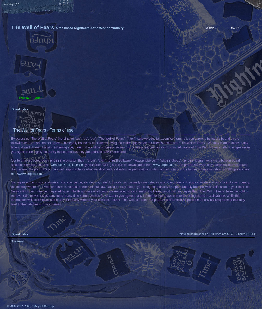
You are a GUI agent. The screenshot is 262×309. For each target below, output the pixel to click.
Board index (130, 71)
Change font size (30, 4)
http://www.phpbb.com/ (27, 174)
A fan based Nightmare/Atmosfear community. (89, 279)
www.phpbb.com (164, 165)
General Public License (67, 165)
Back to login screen (28, 217)
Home (12, 4)
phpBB (66, 276)
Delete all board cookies (193, 233)
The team (18, 241)
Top (248, 247)
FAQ (48, 4)
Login (38, 97)
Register (25, 97)
